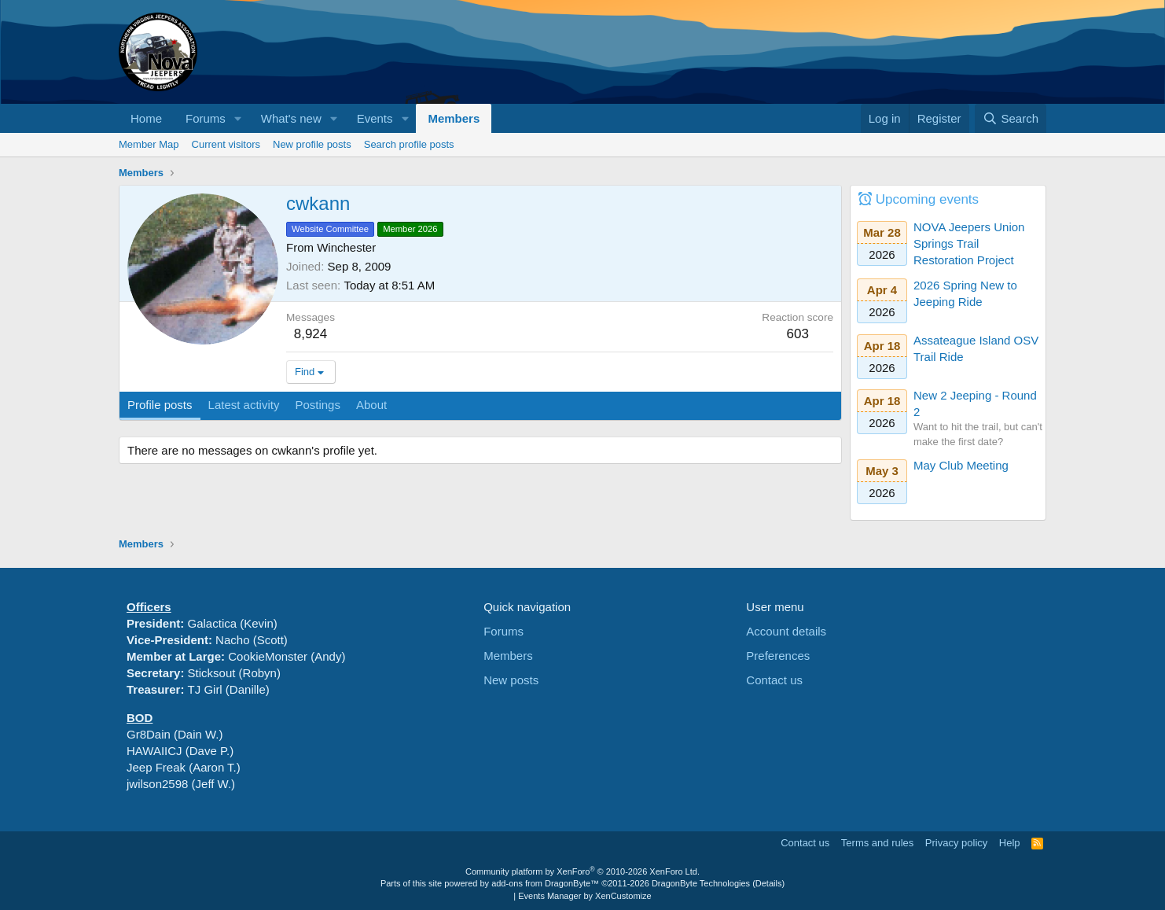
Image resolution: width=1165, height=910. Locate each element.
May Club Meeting (961, 465)
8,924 (311, 333)
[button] (238, 118)
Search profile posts (409, 144)
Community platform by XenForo (582, 871)
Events (375, 118)
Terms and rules (877, 843)
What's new (291, 118)
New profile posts (312, 144)
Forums (206, 118)
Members (454, 118)
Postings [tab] (317, 404)
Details (768, 883)
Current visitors (226, 144)
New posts (510, 680)
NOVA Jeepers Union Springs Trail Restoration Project (968, 243)
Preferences (778, 655)
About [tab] (371, 404)
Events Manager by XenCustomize (584, 896)
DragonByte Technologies (701, 883)
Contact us (774, 680)
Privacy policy (956, 843)
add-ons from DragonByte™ (545, 883)
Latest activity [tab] (244, 404)
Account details (786, 631)
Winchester (346, 247)
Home (146, 118)
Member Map (149, 144)
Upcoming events (927, 199)
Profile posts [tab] (160, 404)
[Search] (1010, 118)
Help (1009, 843)
